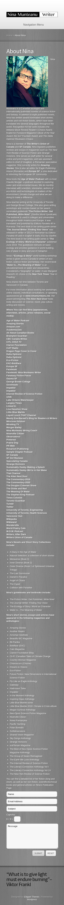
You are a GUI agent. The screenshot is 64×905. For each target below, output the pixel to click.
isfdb (9, 397)
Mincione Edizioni (15, 421)
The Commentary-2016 (18, 479)
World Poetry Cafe (16, 528)
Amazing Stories (15, 323)
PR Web (10, 446)
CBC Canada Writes (16, 339)
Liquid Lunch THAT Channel (21, 415)
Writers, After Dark (16, 534)
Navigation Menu (31, 24)
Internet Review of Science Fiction (24, 394)
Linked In (11, 406)
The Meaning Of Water (18, 491)
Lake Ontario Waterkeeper (20, 400)
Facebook (11, 369)
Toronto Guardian (15, 500)
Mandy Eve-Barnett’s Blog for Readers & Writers (31, 418)
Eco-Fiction (12, 360)
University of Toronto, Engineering (24, 510)
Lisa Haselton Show (16, 409)
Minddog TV (12, 424)
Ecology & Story (22, 255)
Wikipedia (11, 519)
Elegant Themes (31, 897)
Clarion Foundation (16, 345)
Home (9, 35)
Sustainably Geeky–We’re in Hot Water (26, 470)
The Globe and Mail (16, 488)
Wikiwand (11, 522)
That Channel (13, 473)
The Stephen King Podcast (20, 494)
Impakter (11, 387)
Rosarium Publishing (17, 449)
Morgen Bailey (14, 427)
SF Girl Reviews (14, 458)
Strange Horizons (15, 464)
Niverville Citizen (15, 433)
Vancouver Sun (14, 516)
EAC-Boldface (13, 363)
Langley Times (14, 403)
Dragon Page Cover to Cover (21, 351)
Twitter (10, 507)
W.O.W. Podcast (14, 531)
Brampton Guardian (16, 336)
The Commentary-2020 (18, 482)
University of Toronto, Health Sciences (26, 513)
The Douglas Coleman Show (21, 485)
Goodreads (12, 384)
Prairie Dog (12, 442)
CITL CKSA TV (14, 342)
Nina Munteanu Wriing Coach (21, 430)
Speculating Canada (17, 461)
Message (32, 836)
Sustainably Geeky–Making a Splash (25, 467)
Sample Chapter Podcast (19, 452)
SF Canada (12, 455)
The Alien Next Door (17, 476)
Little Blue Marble (15, 412)
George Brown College (18, 381)
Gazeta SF (11, 378)
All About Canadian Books (20, 333)
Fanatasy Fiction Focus (18, 375)
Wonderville (12, 525)
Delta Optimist (14, 354)
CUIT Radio (12, 348)
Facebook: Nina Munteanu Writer (23, 372)
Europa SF (12, 366)
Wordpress (32, 899)
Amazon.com (13, 326)
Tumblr (10, 504)
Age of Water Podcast (17, 320)
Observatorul (13, 436)
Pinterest (11, 439)
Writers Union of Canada (19, 537)
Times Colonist (14, 497)
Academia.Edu (14, 329)
